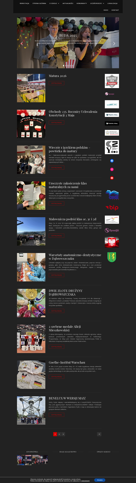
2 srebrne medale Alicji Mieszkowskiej (65, 328)
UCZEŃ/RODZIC (96, 3)
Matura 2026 (57, 76)
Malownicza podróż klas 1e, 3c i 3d (72, 219)
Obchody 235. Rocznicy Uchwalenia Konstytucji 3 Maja (73, 113)
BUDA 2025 (68, 35)
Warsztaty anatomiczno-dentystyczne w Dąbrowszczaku (75, 256)
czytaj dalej (68, 49)
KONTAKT (115, 10)
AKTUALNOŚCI (68, 3)
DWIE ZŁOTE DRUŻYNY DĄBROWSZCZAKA (65, 292)
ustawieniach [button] (86, 481)
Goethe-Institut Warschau (67, 362)
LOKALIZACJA (112, 3)
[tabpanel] (68, 42)
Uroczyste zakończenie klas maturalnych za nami (68, 185)
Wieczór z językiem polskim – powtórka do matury (69, 149)
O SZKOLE (53, 3)
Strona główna (39, 3)
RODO (106, 10)
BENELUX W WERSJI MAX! (67, 398)
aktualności (68, 30)
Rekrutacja (24, 3)
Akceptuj (100, 480)
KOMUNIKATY (82, 3)
